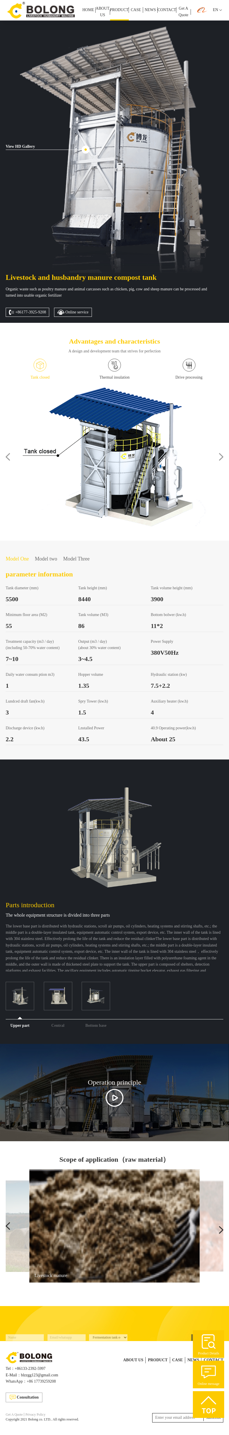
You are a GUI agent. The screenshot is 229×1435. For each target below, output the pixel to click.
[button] (8, 457)
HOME (88, 10)
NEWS (150, 10)
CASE (136, 10)
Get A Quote (183, 12)
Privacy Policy (35, 1414)
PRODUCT (119, 10)
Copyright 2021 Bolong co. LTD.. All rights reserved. (42, 1419)
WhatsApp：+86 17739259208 (31, 1381)
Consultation (24, 1397)
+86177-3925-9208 (27, 312)
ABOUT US (103, 12)
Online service (72, 312)
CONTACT (167, 10)
